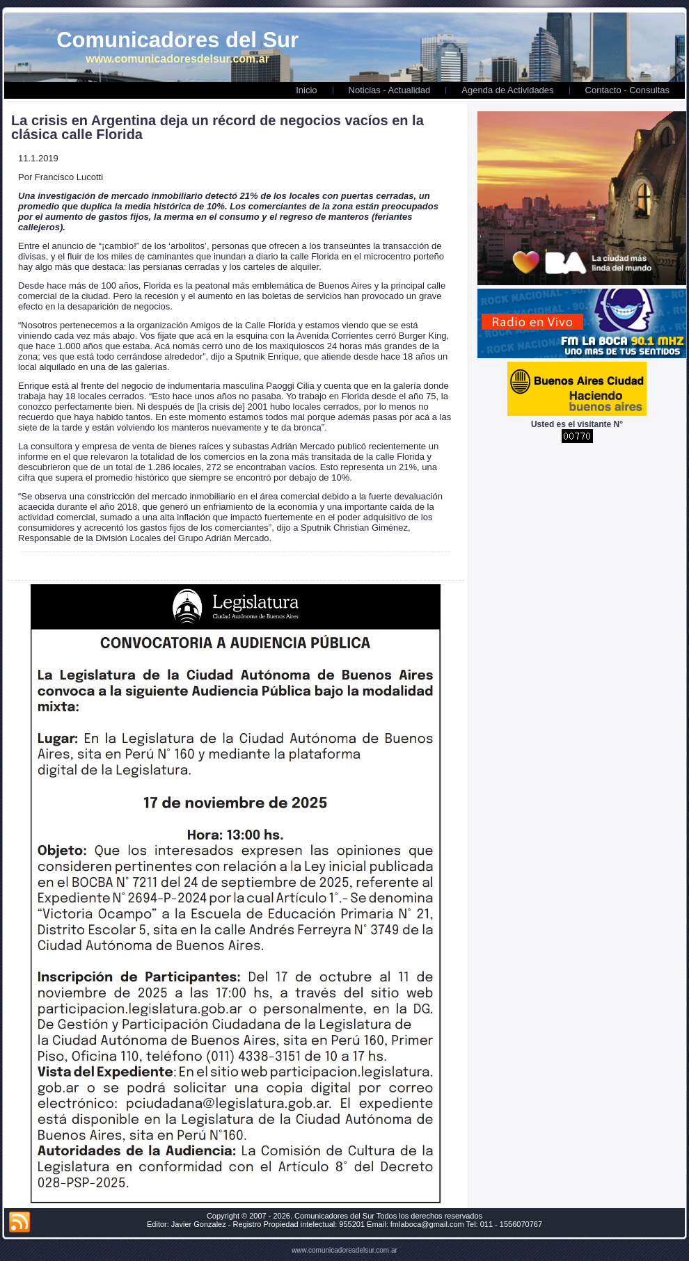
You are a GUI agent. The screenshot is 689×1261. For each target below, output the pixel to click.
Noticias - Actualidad (390, 90)
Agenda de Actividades (507, 90)
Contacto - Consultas (627, 90)
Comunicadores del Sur (177, 40)
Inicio (306, 90)
